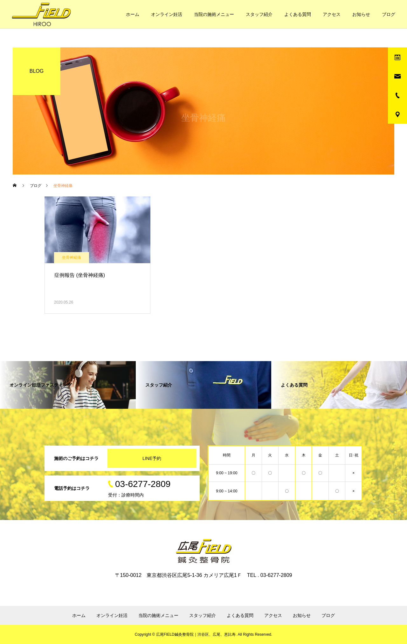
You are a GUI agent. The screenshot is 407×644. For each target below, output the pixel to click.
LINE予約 (151, 458)
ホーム (132, 14)
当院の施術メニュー (214, 14)
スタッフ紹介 (259, 14)
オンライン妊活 (166, 14)
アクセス (332, 14)
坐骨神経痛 (71, 257)
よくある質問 (297, 14)
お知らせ (361, 14)
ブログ (388, 14)
